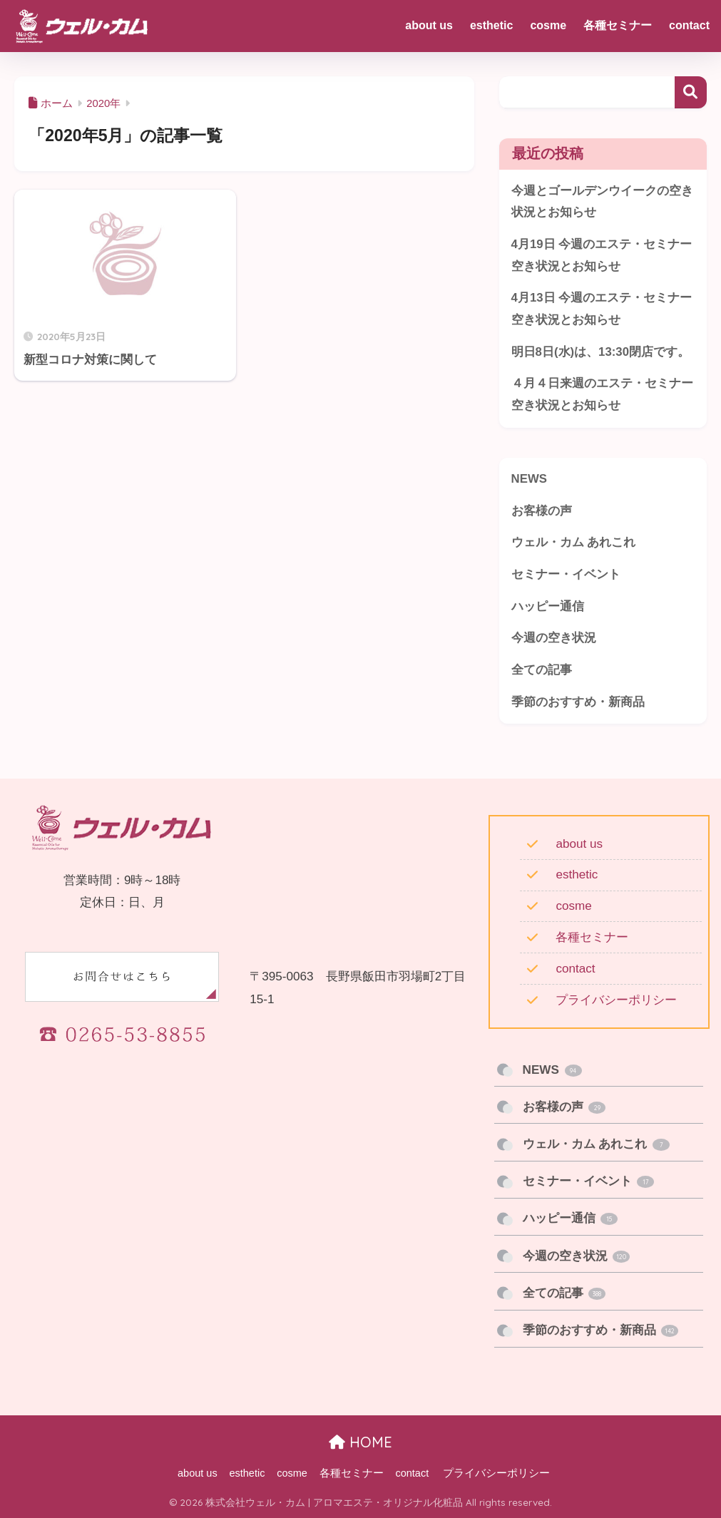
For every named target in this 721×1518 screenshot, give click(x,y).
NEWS (529, 479)
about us (579, 844)
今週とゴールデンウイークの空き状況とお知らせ (602, 202)
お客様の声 (541, 511)
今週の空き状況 (553, 638)
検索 (691, 92)
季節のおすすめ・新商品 (578, 702)
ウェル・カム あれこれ (573, 542)
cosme (573, 906)
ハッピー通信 (547, 606)
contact (575, 968)
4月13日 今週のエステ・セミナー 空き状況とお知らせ (601, 309)
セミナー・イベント (565, 574)
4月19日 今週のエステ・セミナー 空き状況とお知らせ (601, 255)
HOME (360, 1442)
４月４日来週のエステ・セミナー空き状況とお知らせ (602, 394)
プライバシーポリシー (616, 1000)
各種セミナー (592, 937)
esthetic (577, 874)
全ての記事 (541, 670)
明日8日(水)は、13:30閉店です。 (600, 352)
